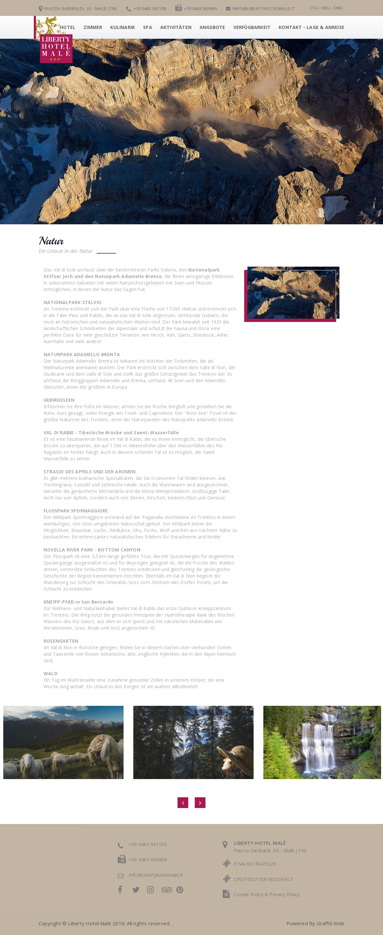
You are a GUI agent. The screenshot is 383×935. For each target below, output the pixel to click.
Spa (147, 27)
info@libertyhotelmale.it (260, 8)
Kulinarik (122, 27)
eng (338, 8)
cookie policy (248, 894)
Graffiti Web (330, 923)
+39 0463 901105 (146, 8)
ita (314, 8)
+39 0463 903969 (196, 8)
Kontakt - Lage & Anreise (311, 27)
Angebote (212, 27)
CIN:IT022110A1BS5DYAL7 (263, 879)
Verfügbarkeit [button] (252, 27)
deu (326, 8)
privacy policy (284, 894)
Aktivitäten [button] (176, 27)
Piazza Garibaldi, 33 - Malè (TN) (78, 8)
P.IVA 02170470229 (255, 864)
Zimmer (93, 27)
